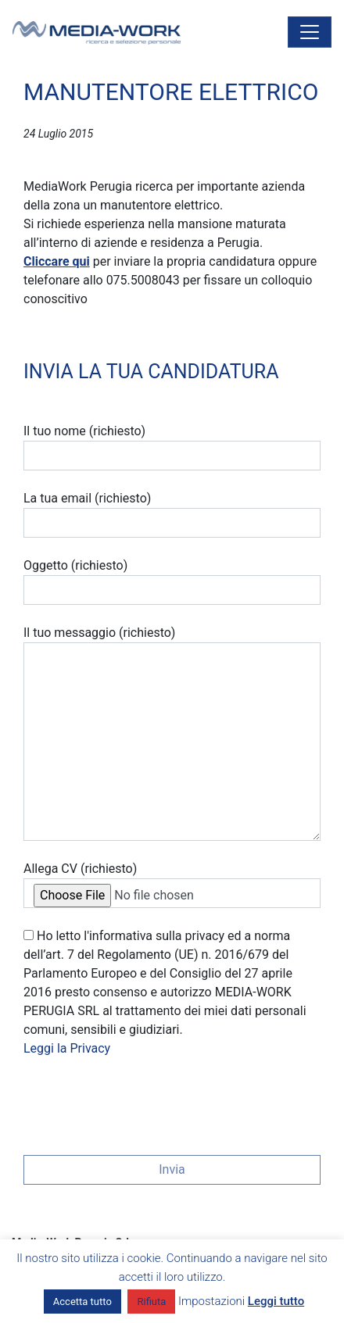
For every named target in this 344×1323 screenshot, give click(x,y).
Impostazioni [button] (211, 1301)
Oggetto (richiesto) (172, 581)
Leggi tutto (276, 1301)
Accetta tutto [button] (82, 1301)
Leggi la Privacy (66, 1048)
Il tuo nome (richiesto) (172, 447)
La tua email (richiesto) (172, 514)
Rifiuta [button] (151, 1301)
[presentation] (142, 1101)
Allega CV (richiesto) (172, 884)
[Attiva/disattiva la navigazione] (309, 32)
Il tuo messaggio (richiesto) (172, 733)
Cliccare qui (56, 261)
